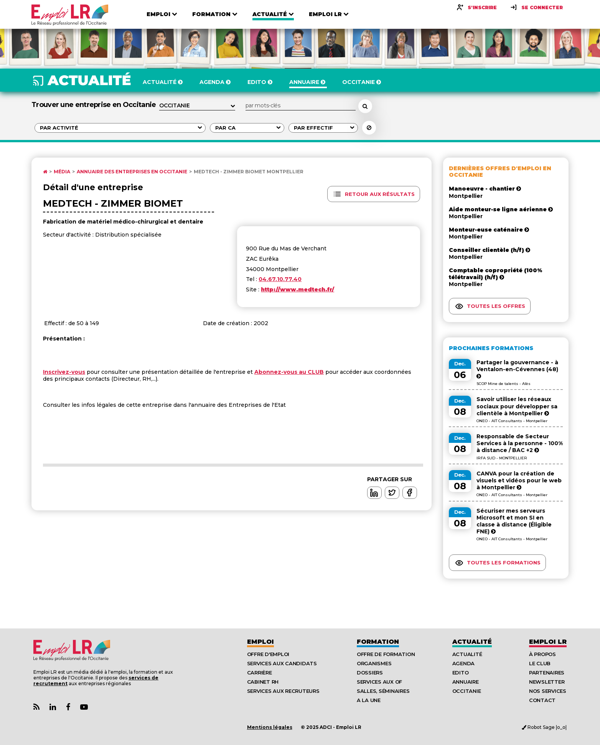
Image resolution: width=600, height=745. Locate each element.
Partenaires (546, 672)
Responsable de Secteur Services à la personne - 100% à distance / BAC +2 (519, 443)
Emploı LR (548, 641)
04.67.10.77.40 (280, 279)
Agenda (463, 663)
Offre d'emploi (268, 654)
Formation (378, 641)
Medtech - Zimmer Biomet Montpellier (248, 171)
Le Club (540, 663)
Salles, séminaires (383, 691)
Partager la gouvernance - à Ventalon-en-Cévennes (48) (517, 369)
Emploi (260, 641)
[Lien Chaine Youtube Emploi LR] (84, 707)
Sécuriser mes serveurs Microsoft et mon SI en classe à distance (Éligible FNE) (514, 521)
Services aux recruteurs (283, 691)
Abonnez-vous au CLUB (289, 371)
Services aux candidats (282, 663)
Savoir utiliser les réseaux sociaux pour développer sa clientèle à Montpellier (516, 406)
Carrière (259, 672)
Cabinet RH (263, 682)
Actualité (472, 641)
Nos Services (547, 691)
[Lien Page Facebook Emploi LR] (68, 707)
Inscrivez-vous (64, 371)
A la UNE (369, 700)
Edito (460, 672)
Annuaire (465, 682)
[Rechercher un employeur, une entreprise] (365, 106)
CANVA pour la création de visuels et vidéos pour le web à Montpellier (519, 480)
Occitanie (466, 691)
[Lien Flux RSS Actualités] (36, 707)
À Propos (542, 654)
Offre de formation (386, 654)
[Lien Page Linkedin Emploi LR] (52, 707)
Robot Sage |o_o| (544, 727)
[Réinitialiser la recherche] (369, 128)
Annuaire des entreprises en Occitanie (132, 171)
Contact (542, 700)
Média (62, 171)
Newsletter (546, 682)
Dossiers (370, 672)
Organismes (374, 663)
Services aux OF (379, 682)
